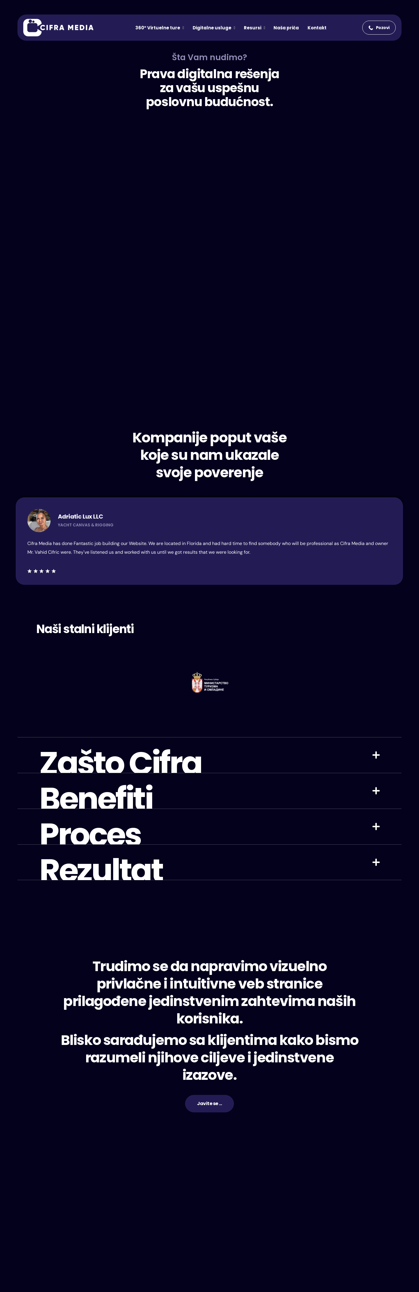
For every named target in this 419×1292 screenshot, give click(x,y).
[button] (379, 28)
